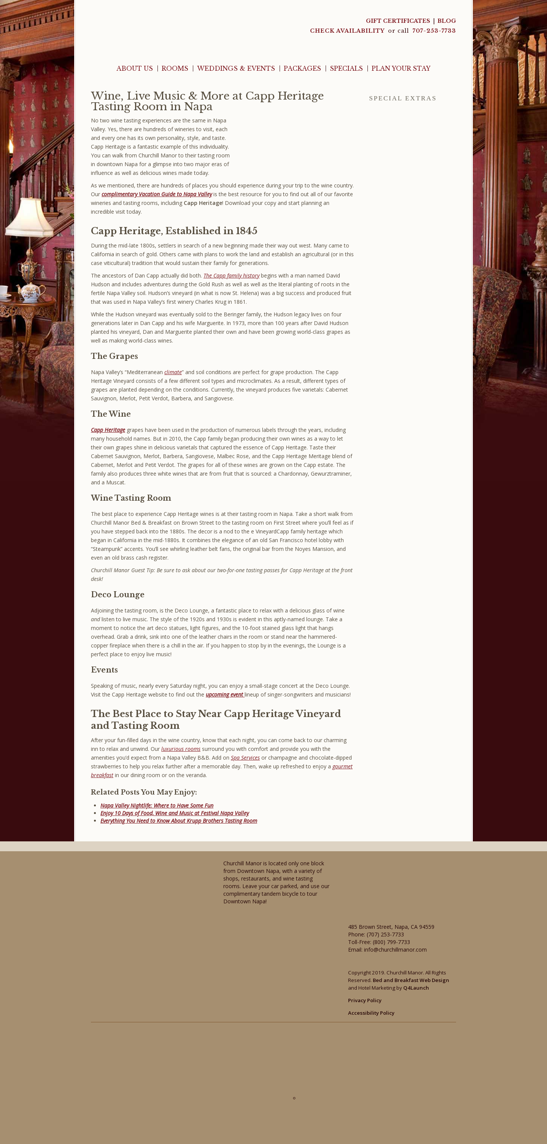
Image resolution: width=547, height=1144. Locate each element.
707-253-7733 (434, 30)
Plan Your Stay (401, 68)
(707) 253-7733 (385, 934)
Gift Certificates (398, 20)
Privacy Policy (365, 1000)
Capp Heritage (108, 429)
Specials (346, 68)
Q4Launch (416, 987)
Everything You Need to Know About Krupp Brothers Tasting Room (178, 820)
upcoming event (225, 694)
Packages (302, 68)
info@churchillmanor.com (395, 949)
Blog (446, 20)
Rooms (175, 68)
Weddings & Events (236, 68)
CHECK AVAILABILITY (348, 30)
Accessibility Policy (371, 1012)
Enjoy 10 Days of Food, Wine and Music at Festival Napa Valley (174, 813)
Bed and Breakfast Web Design (411, 980)
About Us (134, 68)
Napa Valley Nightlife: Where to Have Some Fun (156, 805)
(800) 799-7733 (391, 942)
